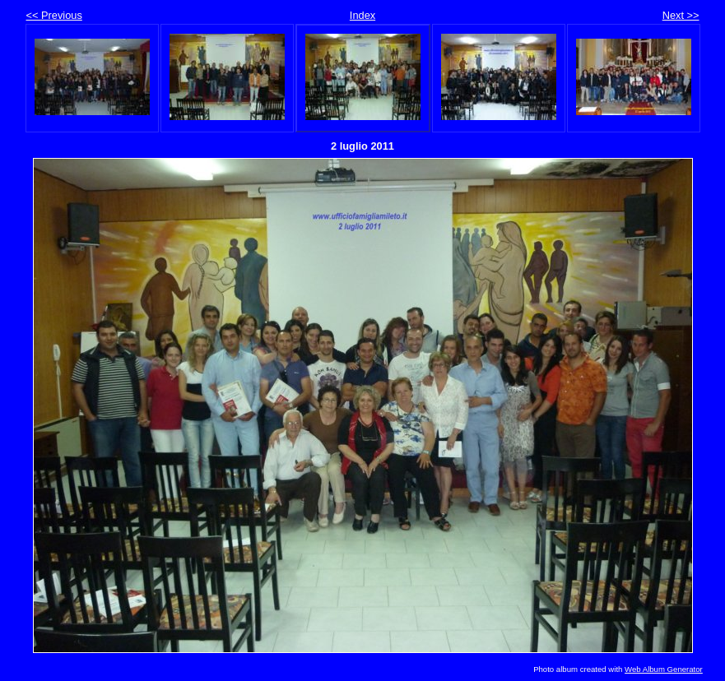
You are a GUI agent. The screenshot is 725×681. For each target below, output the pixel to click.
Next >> (680, 15)
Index (362, 15)
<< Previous (54, 15)
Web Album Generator (664, 669)
